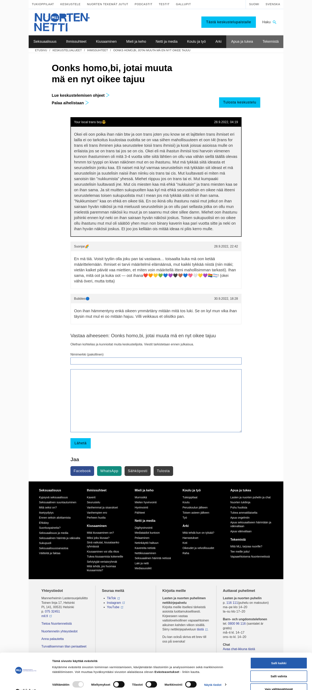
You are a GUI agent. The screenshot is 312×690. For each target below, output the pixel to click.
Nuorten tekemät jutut (107, 4)
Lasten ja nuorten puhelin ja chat (250, 497)
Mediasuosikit (143, 568)
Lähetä (80, 443)
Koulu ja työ (191, 490)
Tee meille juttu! (240, 551)
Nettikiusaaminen (145, 553)
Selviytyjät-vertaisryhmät (102, 561)
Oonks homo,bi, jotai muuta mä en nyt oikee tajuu (151, 50)
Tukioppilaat (43, 4)
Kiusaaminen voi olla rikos (103, 551)
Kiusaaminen (97, 526)
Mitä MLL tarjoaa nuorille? (246, 546)
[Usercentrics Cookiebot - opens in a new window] (25, 682)
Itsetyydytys (46, 512)
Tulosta (163, 471)
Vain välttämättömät (279, 679)
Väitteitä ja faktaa (49, 553)
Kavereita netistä (145, 548)
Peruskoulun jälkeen (195, 507)
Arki (185, 526)
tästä (200, 629)
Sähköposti (137, 471)
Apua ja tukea (240, 490)
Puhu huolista (238, 507)
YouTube (113, 607)
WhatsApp (109, 471)
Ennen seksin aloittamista (55, 517)
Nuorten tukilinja (240, 502)
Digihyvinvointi (143, 527)
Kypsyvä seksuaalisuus (53, 497)
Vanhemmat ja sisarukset (102, 507)
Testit (164, 4)
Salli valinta (279, 666)
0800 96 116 (237, 623)
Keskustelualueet (67, 50)
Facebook (82, 471)
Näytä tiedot (212, 675)
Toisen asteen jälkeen (195, 512)
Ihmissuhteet (97, 50)
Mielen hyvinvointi (146, 502)
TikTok (111, 598)
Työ (184, 517)
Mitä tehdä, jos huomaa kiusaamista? (101, 568)
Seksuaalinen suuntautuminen (57, 502)
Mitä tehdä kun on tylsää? (198, 532)
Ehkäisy (44, 522)
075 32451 (52, 611)
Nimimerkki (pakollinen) (86, 354)
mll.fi (44, 616)
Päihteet (140, 512)
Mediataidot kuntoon (147, 532)
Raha (185, 553)
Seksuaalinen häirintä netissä (153, 558)
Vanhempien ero (97, 512)
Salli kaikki (279, 653)
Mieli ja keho (144, 490)
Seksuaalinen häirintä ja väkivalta (59, 538)
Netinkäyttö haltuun (147, 542)
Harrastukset (190, 537)
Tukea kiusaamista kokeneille (105, 556)
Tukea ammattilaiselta (243, 512)
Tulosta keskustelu (239, 102)
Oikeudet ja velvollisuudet (198, 548)
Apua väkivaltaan (241, 531)
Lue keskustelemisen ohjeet (81, 95)
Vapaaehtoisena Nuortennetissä (250, 556)
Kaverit (91, 497)
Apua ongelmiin (240, 517)
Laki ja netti (142, 563)
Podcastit (143, 4)
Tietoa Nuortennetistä (56, 623)
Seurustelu (93, 502)
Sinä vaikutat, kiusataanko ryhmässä (103, 544)
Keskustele (70, 4)
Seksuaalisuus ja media (53, 532)
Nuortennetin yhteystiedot (59, 631)
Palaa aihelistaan (70, 103)
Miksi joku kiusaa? (98, 537)
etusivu (41, 50)
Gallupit (183, 4)
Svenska (273, 4)
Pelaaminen (142, 537)
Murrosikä (141, 497)
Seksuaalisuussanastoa (53, 548)
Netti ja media (145, 520)
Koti (184, 542)
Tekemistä (238, 539)
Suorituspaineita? (49, 527)
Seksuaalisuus (50, 490)
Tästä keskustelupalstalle (228, 22)
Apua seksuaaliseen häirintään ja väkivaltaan (250, 524)
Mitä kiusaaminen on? (100, 532)
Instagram (114, 602)
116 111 (232, 602)
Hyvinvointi (141, 507)
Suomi (254, 4)
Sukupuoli (45, 543)
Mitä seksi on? (48, 507)
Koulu (186, 502)
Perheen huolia (96, 517)
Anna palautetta (52, 639)
